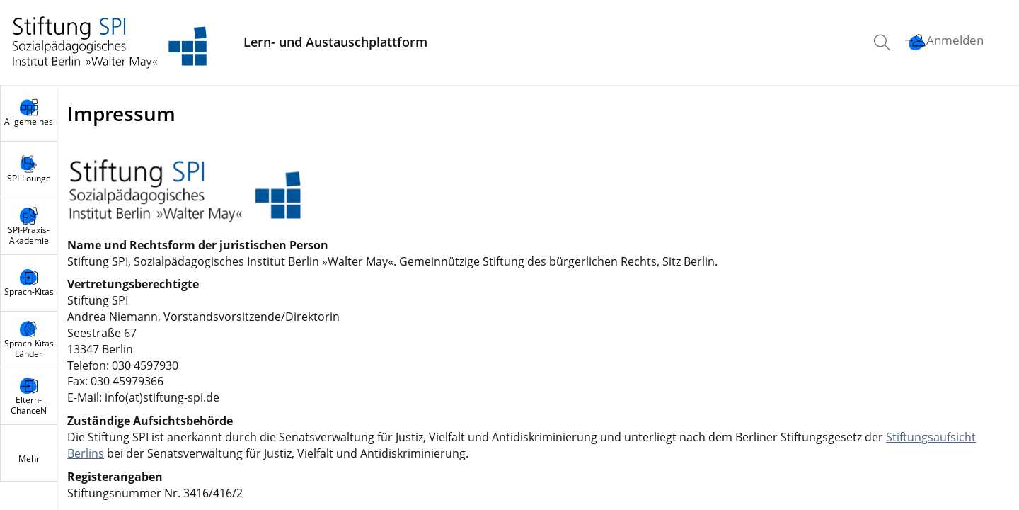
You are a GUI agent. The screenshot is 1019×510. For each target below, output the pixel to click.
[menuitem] (884, 42)
